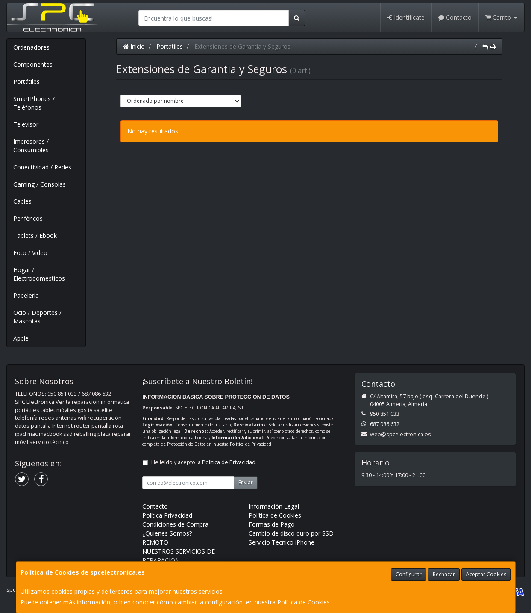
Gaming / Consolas (39, 184)
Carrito (501, 17)
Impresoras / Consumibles (31, 145)
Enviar (245, 482)
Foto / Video (30, 253)
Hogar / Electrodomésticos (39, 274)
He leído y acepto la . (204, 462)
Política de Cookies (303, 602)
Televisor (25, 124)
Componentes (33, 64)
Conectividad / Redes (42, 167)
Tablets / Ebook (35, 235)
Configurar (409, 574)
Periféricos (28, 218)
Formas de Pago (272, 524)
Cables (22, 201)
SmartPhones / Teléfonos (34, 103)
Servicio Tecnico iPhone (281, 542)
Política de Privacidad (250, 444)
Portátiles (26, 81)
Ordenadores (31, 47)
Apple (21, 338)
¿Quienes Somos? (167, 533)
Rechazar (444, 574)
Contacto (455, 17)
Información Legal (274, 506)
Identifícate (406, 17)
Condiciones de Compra (175, 524)
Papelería (26, 295)
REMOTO (155, 542)
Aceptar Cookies (486, 574)
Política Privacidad (167, 515)
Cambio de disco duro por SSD (291, 533)
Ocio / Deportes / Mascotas (37, 316)
